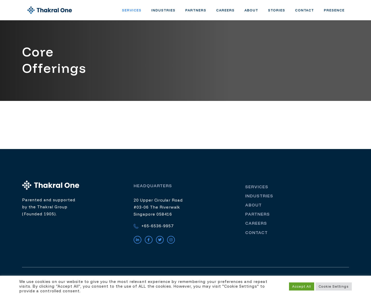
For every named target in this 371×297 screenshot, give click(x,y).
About (256, 12)
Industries (168, 12)
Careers (230, 12)
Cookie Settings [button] (334, 286)
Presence (338, 12)
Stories (281, 12)
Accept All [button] (301, 286)
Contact (308, 12)
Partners (200, 12)
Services (136, 12)
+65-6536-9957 (154, 230)
